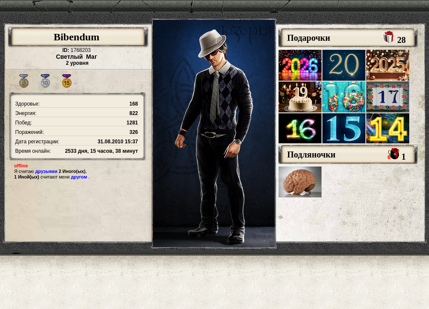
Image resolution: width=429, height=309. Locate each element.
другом (79, 176)
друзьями (46, 171)
